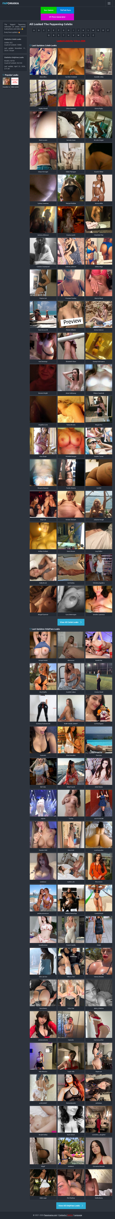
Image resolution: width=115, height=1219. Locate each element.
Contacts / (66, 1215)
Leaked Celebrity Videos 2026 (71, 41)
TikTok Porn (65, 10)
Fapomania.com (50, 1215)
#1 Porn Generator (57, 17)
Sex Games (48, 10)
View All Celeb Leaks (71, 622)
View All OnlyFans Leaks (71, 1206)
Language (78, 1215)
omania (10, 3)
